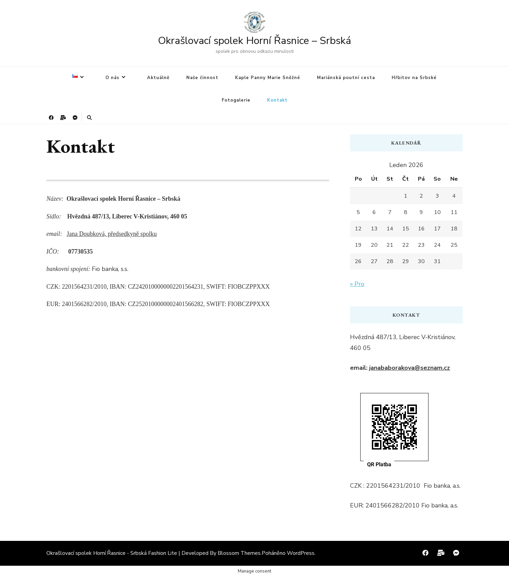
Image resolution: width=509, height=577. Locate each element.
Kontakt (277, 100)
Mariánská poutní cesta (346, 78)
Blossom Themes (239, 553)
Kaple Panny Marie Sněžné (267, 78)
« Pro (357, 284)
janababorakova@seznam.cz (409, 368)
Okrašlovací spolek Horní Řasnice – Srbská (254, 41)
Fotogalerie (236, 100)
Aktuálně (158, 78)
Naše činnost (202, 78)
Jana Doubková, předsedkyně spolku (112, 233)
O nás (112, 78)
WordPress (301, 553)
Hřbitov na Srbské (414, 78)
